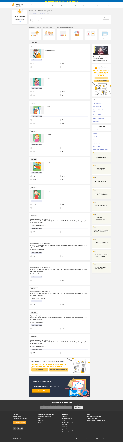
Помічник (44, 5)
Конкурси (67, 5)
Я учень (98, 5)
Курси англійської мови (68, 432)
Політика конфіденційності (103, 438)
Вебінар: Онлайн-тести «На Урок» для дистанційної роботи (100, 58)
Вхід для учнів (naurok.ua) (94, 416)
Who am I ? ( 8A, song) (98, 118)
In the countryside (97, 106)
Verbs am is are (96, 143)
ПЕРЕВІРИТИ (78, 407)
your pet (95, 136)
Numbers (95, 139)
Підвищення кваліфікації (55, 5)
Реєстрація (108, 5)
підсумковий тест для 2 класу (100, 149)
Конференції (41, 420)
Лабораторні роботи (67, 422)
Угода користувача (80, 438)
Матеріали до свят (92, 418)
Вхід (103, 5)
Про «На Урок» (17, 416)
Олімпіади (65, 428)
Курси (39, 422)
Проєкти (64, 424)
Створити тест (41, 390)
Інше (79, 5)
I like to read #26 (97, 115)
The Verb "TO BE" (97, 146)
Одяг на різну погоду (98, 103)
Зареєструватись (20, 16)
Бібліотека (33, 5)
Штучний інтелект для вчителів (70, 430)
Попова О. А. (33, 17)
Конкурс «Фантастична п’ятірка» (96, 420)
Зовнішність (96, 121)
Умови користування (91, 438)
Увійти (19, 21)
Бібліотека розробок (68, 418)
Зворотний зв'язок (19, 422)
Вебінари (40, 418)
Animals (95, 133)
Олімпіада (73, 5)
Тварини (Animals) (97, 130)
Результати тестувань (47, 27)
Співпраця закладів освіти (20, 418)
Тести (38, 5)
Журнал (26, 5)
